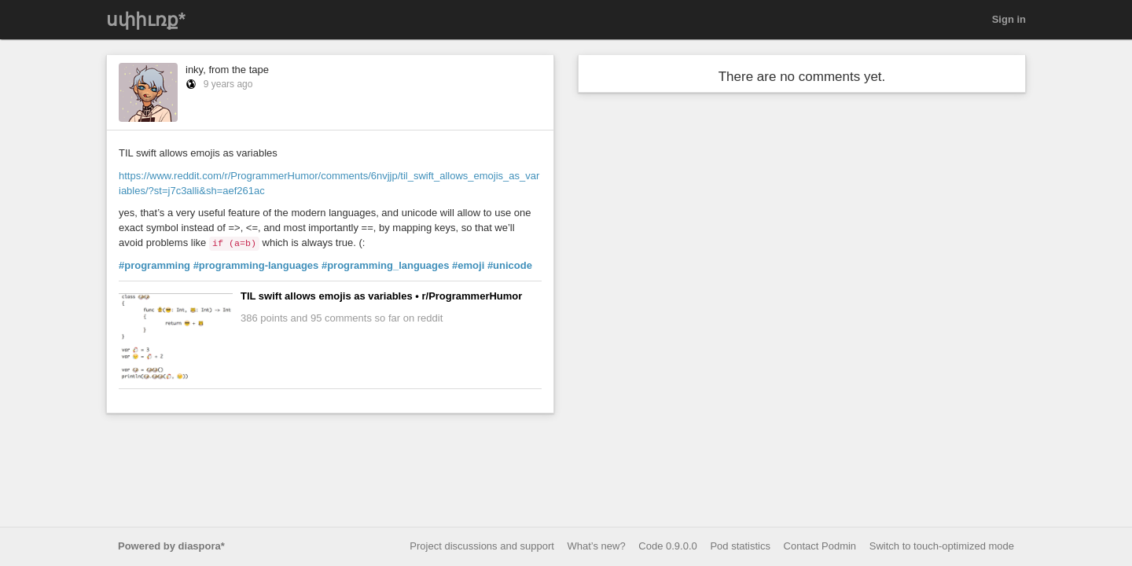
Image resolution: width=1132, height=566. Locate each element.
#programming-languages (256, 265)
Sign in (1009, 19)
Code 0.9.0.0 (667, 546)
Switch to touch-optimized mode (941, 546)
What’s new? (597, 546)
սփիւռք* (146, 19)
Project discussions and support (482, 546)
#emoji (468, 265)
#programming (154, 265)
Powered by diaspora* (171, 546)
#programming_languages (386, 265)
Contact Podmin (820, 546)
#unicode (509, 265)
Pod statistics (740, 546)
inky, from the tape (227, 69)
